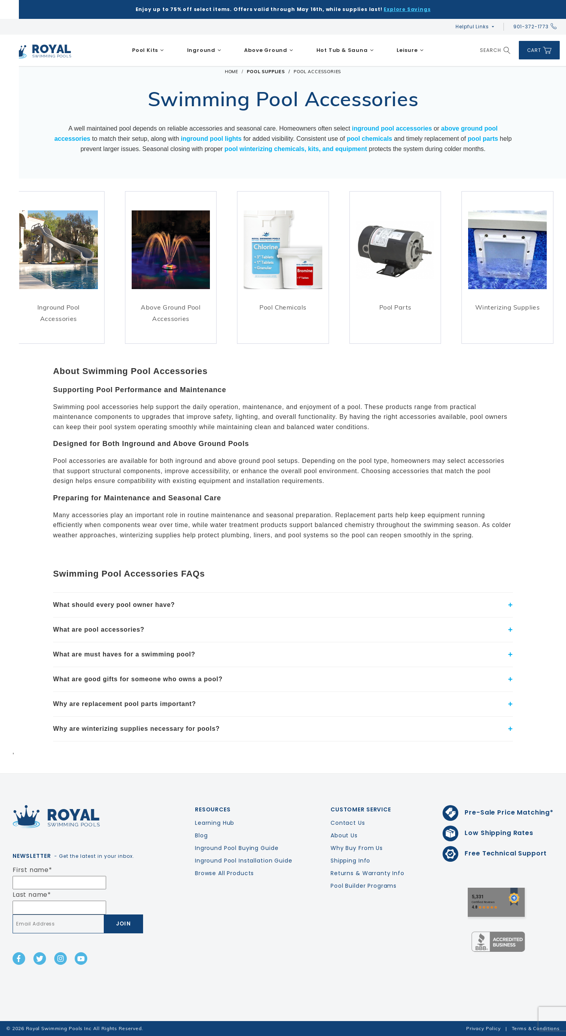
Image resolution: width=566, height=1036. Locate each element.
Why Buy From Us (357, 848)
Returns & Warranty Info (367, 873)
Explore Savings (407, 9)
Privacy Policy (483, 1028)
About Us (344, 835)
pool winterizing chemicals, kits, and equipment (295, 149)
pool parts (483, 138)
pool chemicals (369, 138)
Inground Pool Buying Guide (236, 848)
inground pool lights (211, 138)
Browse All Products (224, 873)
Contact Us (348, 823)
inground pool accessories (392, 128)
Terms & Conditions (536, 1028)
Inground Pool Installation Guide (243, 861)
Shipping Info (350, 861)
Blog (201, 835)
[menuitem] (148, 50)
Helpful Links (472, 26)
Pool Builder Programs (364, 886)
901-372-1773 (535, 26)
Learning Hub (214, 823)
